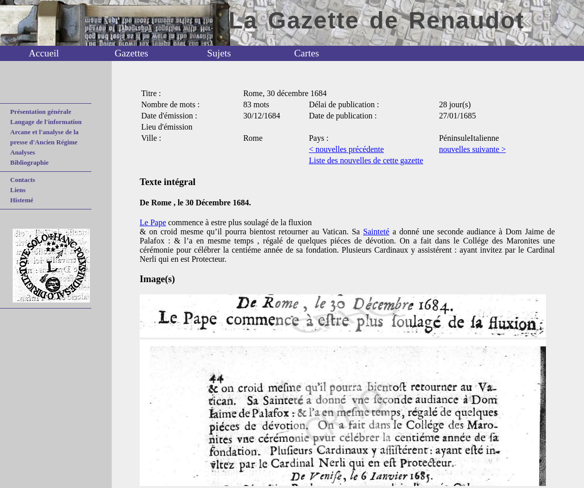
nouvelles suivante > (472, 149)
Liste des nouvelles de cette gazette (366, 160)
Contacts (22, 180)
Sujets (219, 53)
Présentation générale (40, 111)
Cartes (306, 53)
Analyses (22, 152)
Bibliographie (29, 162)
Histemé (21, 200)
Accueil (43, 53)
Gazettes (131, 53)
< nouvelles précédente (346, 149)
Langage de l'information (46, 122)
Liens (17, 190)
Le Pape (153, 222)
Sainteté (376, 231)
